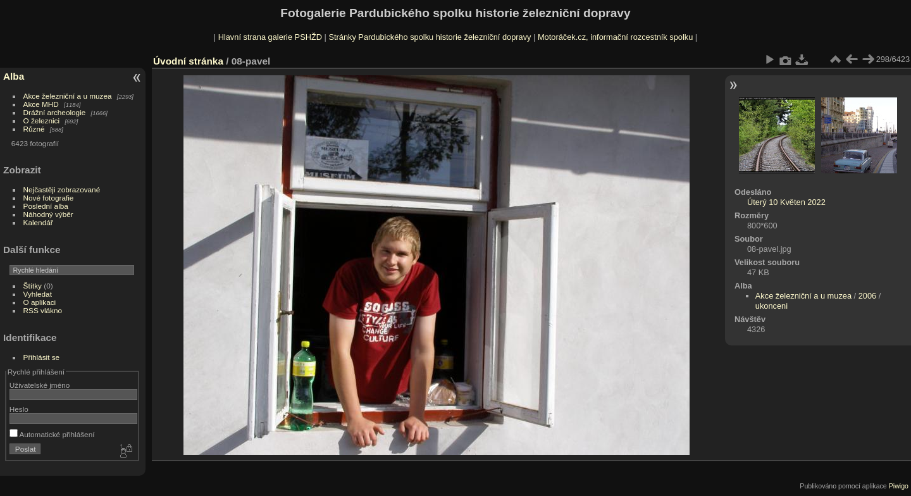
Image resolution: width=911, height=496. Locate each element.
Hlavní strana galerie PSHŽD (270, 37)
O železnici (41, 120)
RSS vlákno (42, 310)
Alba (13, 76)
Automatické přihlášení (52, 434)
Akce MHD (41, 104)
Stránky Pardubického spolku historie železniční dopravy (429, 37)
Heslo (18, 409)
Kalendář (38, 222)
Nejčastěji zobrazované (62, 189)
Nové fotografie (48, 198)
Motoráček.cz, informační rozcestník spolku (615, 37)
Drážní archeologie (54, 112)
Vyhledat (37, 294)
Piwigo (898, 486)
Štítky (32, 286)
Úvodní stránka (188, 61)
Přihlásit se (41, 357)
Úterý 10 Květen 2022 (786, 202)
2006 (867, 296)
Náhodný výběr (48, 214)
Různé (34, 129)
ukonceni (771, 306)
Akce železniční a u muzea (67, 96)
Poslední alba (45, 206)
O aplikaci (39, 302)
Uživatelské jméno (39, 385)
